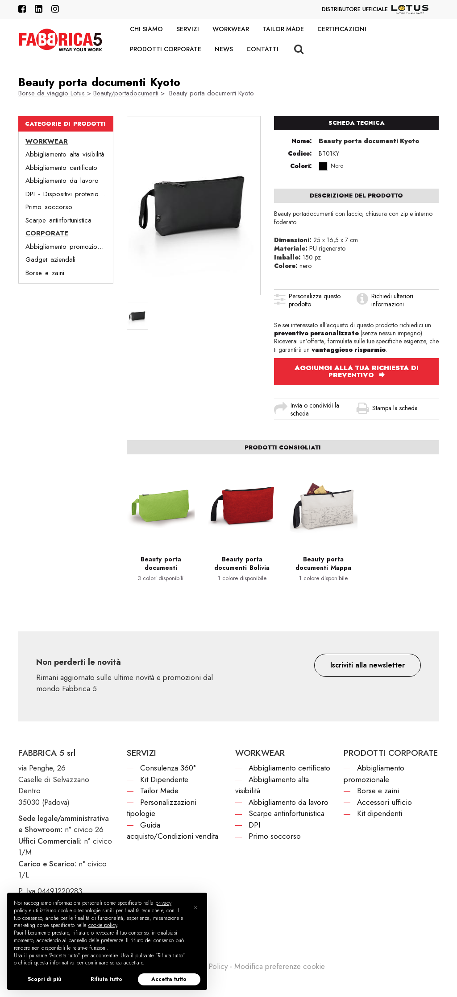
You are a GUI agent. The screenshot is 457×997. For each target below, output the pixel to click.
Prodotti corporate (165, 49)
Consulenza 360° (168, 767)
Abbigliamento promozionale (67, 246)
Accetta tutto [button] (169, 979)
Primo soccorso (48, 207)
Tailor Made (283, 29)
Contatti (262, 49)
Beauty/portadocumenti (125, 93)
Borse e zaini (44, 273)
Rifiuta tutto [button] (106, 979)
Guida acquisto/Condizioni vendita (172, 831)
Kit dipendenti (379, 813)
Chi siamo (146, 29)
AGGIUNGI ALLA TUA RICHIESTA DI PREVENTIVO (357, 371)
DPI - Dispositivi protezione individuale (69, 194)
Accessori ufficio (384, 802)
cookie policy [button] (102, 925)
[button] (367, 665)
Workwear (230, 29)
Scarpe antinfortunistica (58, 220)
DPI (254, 825)
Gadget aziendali (50, 259)
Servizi (187, 29)
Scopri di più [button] (45, 979)
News (224, 49)
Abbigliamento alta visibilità (64, 154)
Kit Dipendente (164, 779)
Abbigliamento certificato (61, 168)
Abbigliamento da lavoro (62, 180)
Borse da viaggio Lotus (52, 93)
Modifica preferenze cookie (279, 966)
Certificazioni (341, 29)
